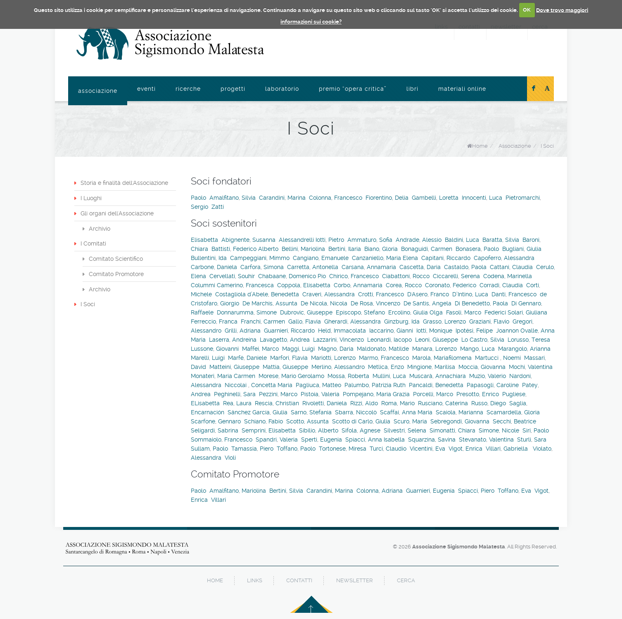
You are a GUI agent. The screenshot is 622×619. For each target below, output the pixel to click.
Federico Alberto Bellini (265, 249)
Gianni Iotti (411, 330)
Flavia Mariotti (311, 357)
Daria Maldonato (362, 348)
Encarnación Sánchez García (230, 412)
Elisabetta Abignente (220, 239)
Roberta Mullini (369, 376)
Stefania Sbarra (331, 412)
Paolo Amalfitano (215, 197)
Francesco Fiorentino (363, 197)
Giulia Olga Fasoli (437, 312)
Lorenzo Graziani (467, 321)
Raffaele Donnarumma (222, 312)
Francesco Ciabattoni (380, 276)
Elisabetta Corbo (326, 285)
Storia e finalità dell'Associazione (124, 183)
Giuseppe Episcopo (334, 312)
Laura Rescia (254, 403)
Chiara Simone (478, 430)
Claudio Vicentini (409, 448)
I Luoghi (91, 198)
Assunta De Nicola (301, 303)
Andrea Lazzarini (313, 339)
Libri (412, 88)
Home (480, 146)
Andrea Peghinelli (215, 394)
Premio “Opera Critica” (353, 88)
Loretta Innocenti (462, 197)
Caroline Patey (517, 385)
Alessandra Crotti (348, 294)
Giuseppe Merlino (307, 367)
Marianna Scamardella (489, 412)
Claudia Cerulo (533, 267)
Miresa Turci (366, 448)
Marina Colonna (309, 197)
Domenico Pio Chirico (318, 276)
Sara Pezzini (260, 394)
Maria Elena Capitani (415, 258)
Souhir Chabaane (262, 276)
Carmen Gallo (283, 321)
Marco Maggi (280, 348)
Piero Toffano (278, 448)
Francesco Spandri (250, 439)
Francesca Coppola (273, 285)
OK (527, 10)
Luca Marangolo (504, 348)
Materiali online (462, 88)
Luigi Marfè (228, 357)
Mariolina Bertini (323, 249)
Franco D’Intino (451, 294)
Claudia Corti (520, 285)
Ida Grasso (426, 321)
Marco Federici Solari (493, 312)
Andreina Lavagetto (259, 339)
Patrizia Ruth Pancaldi (402, 385)
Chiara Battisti (210, 249)
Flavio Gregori (513, 321)
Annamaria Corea (377, 285)
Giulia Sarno (289, 412)
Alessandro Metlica (361, 367)
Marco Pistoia (299, 394)
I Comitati (93, 243)
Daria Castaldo (447, 267)
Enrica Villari (483, 448)
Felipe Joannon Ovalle (507, 330)
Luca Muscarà (412, 376)
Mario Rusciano (421, 403)
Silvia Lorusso (509, 339)
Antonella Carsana (338, 267)
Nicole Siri (516, 430)
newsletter (354, 580)
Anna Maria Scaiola (429, 412)
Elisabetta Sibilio (291, 430)
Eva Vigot (449, 448)
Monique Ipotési (451, 330)
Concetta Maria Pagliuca (285, 385)
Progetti (233, 88)
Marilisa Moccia (456, 367)
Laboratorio (282, 88)
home (215, 580)
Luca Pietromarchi (514, 197)
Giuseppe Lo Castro (459, 339)
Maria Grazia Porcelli (404, 394)
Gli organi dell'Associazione (117, 213)
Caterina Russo (466, 403)
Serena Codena (482, 276)
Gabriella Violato (527, 448)
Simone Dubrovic (280, 312)
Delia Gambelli (415, 197)
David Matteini (211, 367)
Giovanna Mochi (503, 367)
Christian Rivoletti (299, 403)
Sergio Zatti (207, 206)
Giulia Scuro (392, 421)
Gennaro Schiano (242, 421)
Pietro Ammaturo (352, 239)
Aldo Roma (381, 403)
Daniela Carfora (239, 267)
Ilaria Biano (363, 249)
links (254, 580)
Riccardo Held (311, 330)
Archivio (99, 228)
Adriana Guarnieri (264, 330)
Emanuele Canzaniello (352, 258)
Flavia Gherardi (326, 321)
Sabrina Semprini (242, 430)
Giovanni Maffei (237, 348)
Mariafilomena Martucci (467, 357)
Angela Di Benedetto (461, 303)
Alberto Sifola (337, 430)
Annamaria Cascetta (395, 267)
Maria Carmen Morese (247, 376)
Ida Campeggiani (242, 258)
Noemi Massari (524, 357)
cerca (406, 580)
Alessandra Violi (213, 457)
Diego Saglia (508, 403)
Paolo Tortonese (323, 448)
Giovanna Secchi (488, 421)
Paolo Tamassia (235, 448)
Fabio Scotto (286, 421)
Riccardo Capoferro (473, 258)
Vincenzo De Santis (402, 303)
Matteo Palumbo (345, 385)
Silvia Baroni (522, 239)
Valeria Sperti (298, 439)
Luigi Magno (319, 348)
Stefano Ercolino (387, 312)
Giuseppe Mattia (257, 367)
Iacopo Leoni (412, 339)
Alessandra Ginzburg (379, 321)
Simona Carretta (286, 267)
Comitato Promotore (116, 274)
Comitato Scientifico (116, 258)
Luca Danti (490, 294)
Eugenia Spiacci (342, 439)
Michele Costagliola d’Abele (229, 294)
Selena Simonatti (431, 430)
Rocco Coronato (427, 285)
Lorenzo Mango (457, 348)
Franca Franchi (240, 321)
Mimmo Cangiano (293, 258)
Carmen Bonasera (456, 249)
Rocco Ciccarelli (435, 276)
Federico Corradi (476, 285)
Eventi (146, 88)
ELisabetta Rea (212, 403)
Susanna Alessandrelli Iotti (288, 239)
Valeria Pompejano (347, 394)
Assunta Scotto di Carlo (340, 421)
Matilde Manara (410, 348)
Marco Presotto (457, 394)
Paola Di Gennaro (517, 303)
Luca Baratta (484, 239)
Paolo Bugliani (504, 249)
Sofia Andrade (399, 239)
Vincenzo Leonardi (365, 339)
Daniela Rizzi (344, 403)
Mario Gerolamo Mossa (313, 376)
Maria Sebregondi (437, 421)
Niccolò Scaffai (377, 412)
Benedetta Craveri (296, 294)
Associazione (97, 90)
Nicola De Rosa (351, 303)
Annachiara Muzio (460, 376)
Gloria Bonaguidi (405, 249)
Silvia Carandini (263, 197)
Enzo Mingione (411, 367)
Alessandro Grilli (214, 330)
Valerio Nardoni (509, 376)
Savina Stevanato (462, 439)
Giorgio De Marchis (246, 303)
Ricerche (188, 88)
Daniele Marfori (268, 357)
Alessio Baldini (442, 239)
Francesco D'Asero (401, 294)
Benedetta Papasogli (464, 385)
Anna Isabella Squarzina (401, 439)
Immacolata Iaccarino (364, 330)
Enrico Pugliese (503, 394)
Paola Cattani (490, 267)
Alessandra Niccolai (219, 385)
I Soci (547, 146)
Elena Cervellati (213, 276)
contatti (299, 580)
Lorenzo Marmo (356, 357)
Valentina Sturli (510, 439)
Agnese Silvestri (382, 430)
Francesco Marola (406, 357)
